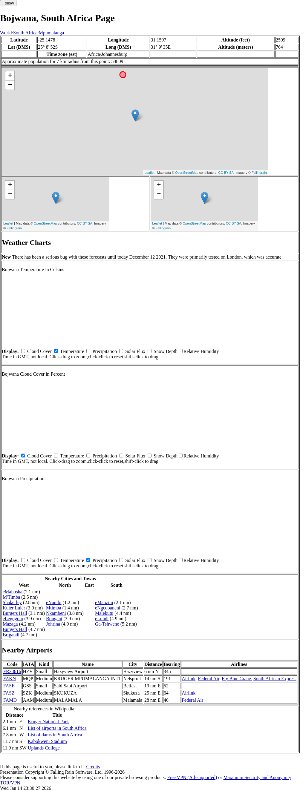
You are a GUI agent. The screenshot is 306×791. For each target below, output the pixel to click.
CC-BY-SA (226, 172)
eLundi (101, 618)
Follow (8, 3)
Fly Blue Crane (236, 678)
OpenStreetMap (186, 172)
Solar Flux (135, 351)
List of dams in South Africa (55, 734)
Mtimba (53, 607)
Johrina (53, 623)
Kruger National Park (48, 721)
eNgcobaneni (107, 607)
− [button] (10, 85)
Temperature (72, 351)
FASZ (9, 692)
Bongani (54, 618)
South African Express (274, 678)
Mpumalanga (51, 32)
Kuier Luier (14, 607)
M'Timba (11, 597)
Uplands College (44, 747)
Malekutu (104, 613)
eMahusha (12, 591)
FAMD (10, 700)
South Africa (25, 32)
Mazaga (10, 623)
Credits (93, 766)
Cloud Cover (39, 351)
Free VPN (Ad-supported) (192, 777)
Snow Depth (166, 351)
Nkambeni (56, 613)
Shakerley (12, 602)
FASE (9, 685)
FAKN (9, 678)
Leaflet (149, 172)
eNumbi (54, 602)
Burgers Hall (15, 613)
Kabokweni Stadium (47, 741)
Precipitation (104, 351)
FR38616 (12, 671)
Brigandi (11, 634)
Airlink (188, 678)
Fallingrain (259, 172)
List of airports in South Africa (57, 728)
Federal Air (208, 678)
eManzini (104, 602)
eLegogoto (13, 618)
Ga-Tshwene (107, 623)
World (6, 32)
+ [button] (10, 75)
